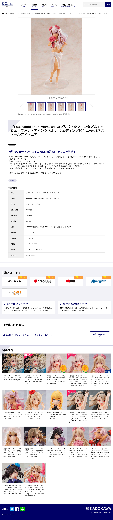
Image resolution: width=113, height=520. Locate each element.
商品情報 (12, 13)
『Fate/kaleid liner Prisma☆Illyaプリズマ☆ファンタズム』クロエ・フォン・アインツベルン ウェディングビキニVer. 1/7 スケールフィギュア (70, 13)
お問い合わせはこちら (100, 335)
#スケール (12, 180)
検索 (108, 4)
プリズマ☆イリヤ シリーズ (24, 13)
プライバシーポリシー (8, 514)
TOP (6, 13)
